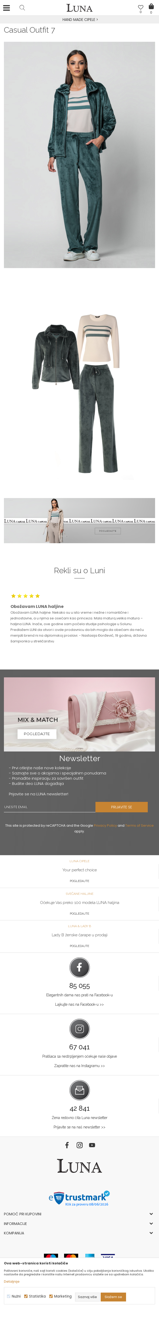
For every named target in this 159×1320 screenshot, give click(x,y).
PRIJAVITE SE (121, 807)
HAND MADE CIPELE (79, 19)
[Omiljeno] (140, 7)
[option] (79, 20)
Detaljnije (12, 1281)
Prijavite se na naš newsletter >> (79, 1127)
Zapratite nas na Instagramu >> (79, 1066)
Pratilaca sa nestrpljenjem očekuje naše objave (79, 1056)
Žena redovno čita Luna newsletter (79, 1118)
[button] (22, 7)
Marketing (63, 1296)
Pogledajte (79, 881)
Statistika (37, 1296)
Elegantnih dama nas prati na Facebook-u (79, 995)
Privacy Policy (105, 825)
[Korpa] (151, 2)
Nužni (16, 1296)
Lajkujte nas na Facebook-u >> (79, 1004)
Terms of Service (139, 825)
